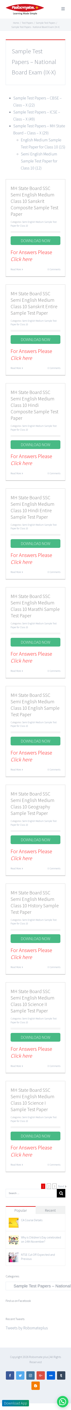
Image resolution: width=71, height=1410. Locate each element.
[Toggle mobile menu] (63, 9)
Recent (50, 1210)
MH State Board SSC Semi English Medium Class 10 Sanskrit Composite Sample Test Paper (34, 201)
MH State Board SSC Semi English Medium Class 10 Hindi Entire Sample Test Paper (32, 507)
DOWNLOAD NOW (35, 240)
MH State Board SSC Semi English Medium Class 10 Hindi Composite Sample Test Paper (34, 405)
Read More (16, 269)
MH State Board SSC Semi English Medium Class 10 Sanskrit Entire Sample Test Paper (34, 303)
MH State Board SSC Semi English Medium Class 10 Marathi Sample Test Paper (35, 606)
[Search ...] (31, 1193)
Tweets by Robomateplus (27, 1327)
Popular (20, 1210)
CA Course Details (31, 1220)
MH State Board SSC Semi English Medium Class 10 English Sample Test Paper (35, 705)
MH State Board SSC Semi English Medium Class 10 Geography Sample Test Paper (32, 803)
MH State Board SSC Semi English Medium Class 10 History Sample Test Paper (35, 902)
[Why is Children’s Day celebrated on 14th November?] (14, 1238)
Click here (21, 259)
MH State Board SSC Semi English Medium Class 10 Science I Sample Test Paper (32, 1099)
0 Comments (54, 269)
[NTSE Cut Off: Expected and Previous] (14, 1255)
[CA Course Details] (14, 1221)
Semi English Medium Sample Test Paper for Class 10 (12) (39, 161)
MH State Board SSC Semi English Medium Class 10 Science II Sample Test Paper (32, 1001)
